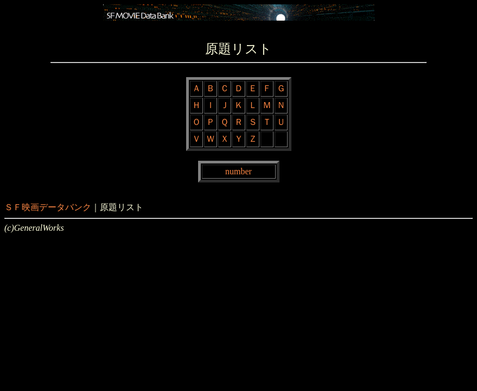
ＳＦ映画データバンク (47, 207)
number (238, 171)
